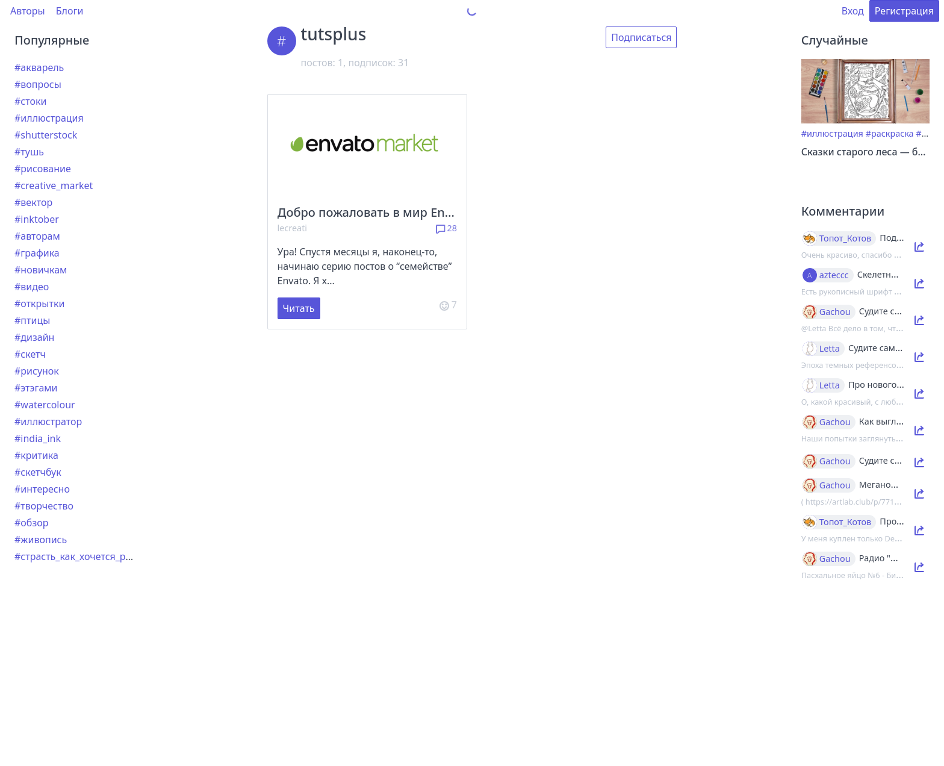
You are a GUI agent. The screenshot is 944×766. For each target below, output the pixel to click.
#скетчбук (37, 472)
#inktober (36, 219)
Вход (853, 10)
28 (446, 228)
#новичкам (40, 269)
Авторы (27, 10)
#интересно (42, 489)
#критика (36, 455)
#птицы (32, 320)
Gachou (835, 312)
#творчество (43, 505)
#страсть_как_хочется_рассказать (92, 556)
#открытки (39, 303)
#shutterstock (45, 135)
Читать (299, 308)
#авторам (37, 236)
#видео (31, 286)
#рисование (42, 168)
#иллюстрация (49, 118)
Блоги (70, 10)
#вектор (33, 202)
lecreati (293, 228)
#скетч (30, 354)
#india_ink (37, 438)
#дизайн (34, 337)
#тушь (29, 151)
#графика (37, 253)
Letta (829, 348)
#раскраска (890, 133)
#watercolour (44, 404)
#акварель (39, 67)
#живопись (40, 539)
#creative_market (53, 185)
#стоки (30, 101)
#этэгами (36, 387)
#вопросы (37, 84)
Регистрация (904, 10)
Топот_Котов (845, 238)
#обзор (31, 522)
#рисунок (36, 371)
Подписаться (641, 37)
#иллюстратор (48, 421)
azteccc (834, 275)
